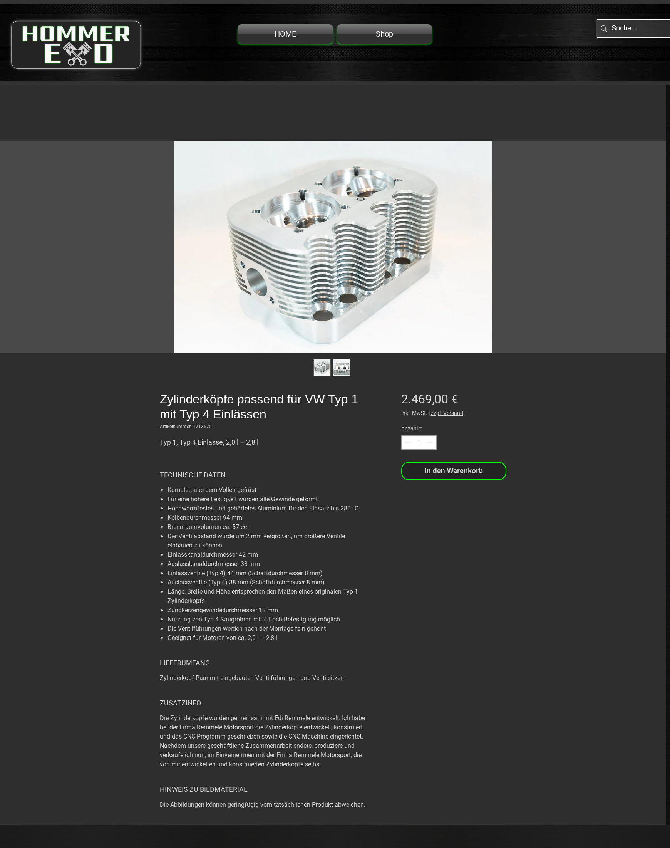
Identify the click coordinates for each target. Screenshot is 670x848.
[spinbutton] (419, 442)
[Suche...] (638, 28)
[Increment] (430, 442)
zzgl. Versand (447, 413)
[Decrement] (407, 442)
